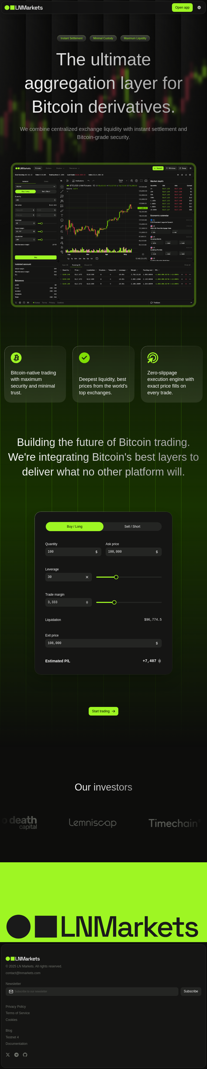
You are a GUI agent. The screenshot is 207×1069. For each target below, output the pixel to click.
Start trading (103, 711)
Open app (182, 7)
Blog (9, 1030)
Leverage (52, 569)
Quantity (51, 544)
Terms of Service (18, 1013)
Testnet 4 (12, 1037)
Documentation (16, 1044)
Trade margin (54, 594)
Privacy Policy (16, 1007)
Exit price (51, 635)
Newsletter (13, 984)
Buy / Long (74, 526)
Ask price (112, 544)
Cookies (11, 1020)
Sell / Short (132, 526)
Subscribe (191, 991)
